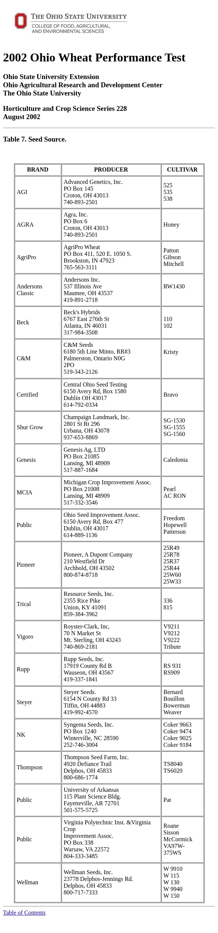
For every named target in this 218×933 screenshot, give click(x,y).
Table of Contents (24, 912)
